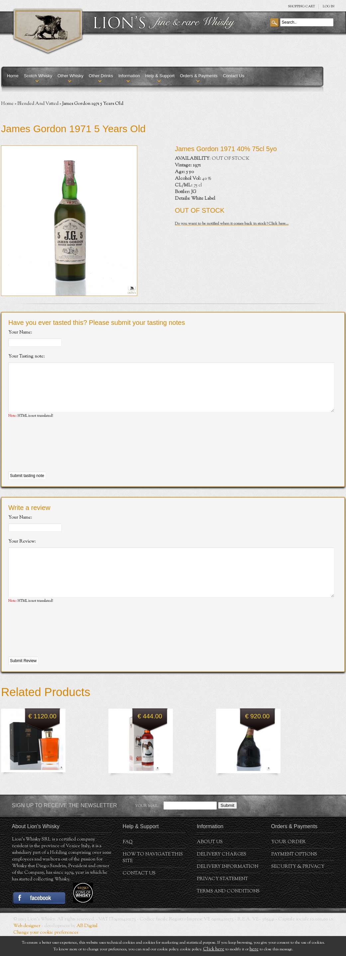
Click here (213, 949)
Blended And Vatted (37, 104)
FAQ (128, 862)
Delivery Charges (221, 874)
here (254, 949)
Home (13, 75)
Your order (288, 862)
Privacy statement (222, 899)
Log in (328, 6)
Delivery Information (227, 886)
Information (129, 75)
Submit (227, 825)
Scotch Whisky (38, 75)
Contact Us (233, 75)
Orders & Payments (198, 75)
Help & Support (159, 75)
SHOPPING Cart (301, 6)
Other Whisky (70, 75)
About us (210, 862)
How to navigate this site (153, 877)
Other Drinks (101, 75)
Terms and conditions (228, 911)
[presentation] (58, 455)
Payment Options (294, 874)
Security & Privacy (297, 886)
